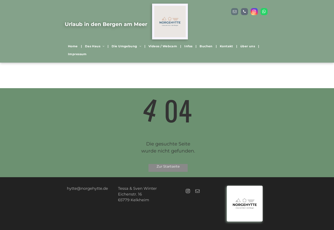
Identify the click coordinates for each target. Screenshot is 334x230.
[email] (234, 12)
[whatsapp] (264, 12)
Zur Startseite (168, 166)
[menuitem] (73, 46)
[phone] (244, 12)
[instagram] (254, 12)
